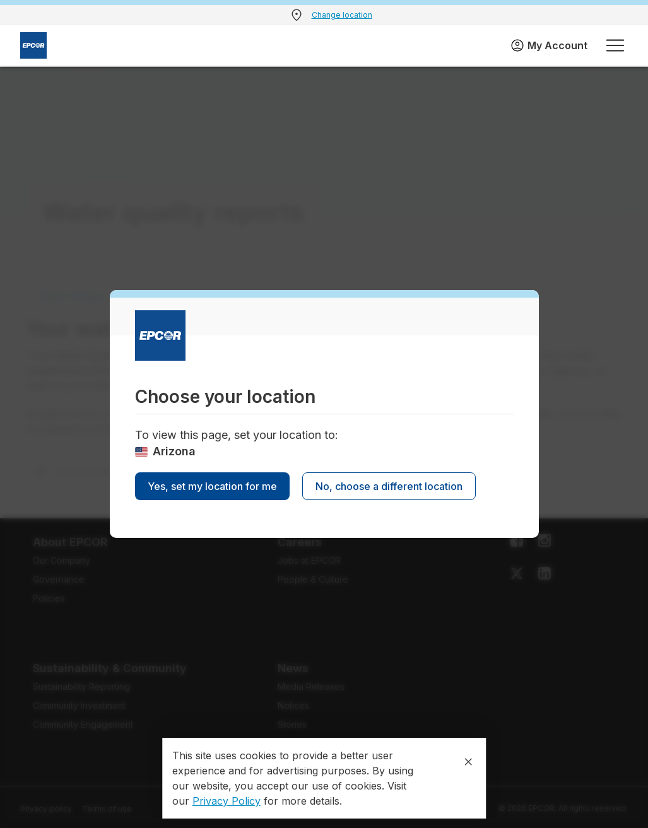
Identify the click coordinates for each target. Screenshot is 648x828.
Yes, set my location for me (212, 486)
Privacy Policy (226, 801)
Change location (342, 15)
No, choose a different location (388, 486)
